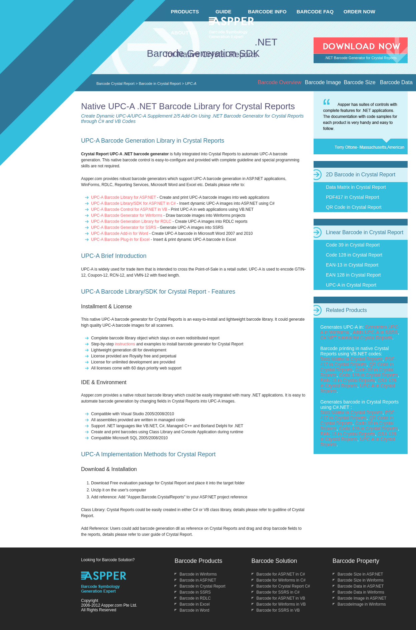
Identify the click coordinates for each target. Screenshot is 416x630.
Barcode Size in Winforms (361, 580)
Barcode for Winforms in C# (281, 580)
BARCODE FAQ (315, 11)
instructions (125, 344)
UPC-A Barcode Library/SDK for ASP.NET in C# (133, 203)
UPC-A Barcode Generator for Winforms (126, 215)
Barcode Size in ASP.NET (360, 574)
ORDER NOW (359, 11)
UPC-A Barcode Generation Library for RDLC (131, 221)
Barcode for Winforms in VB (281, 604)
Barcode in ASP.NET (197, 580)
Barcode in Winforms (198, 574)
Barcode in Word (194, 610)
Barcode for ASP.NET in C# (281, 574)
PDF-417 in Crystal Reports (358, 361)
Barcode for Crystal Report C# (283, 586)
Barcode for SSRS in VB (278, 610)
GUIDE (224, 11)
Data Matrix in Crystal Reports (351, 359)
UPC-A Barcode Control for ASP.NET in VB (129, 209)
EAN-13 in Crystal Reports (347, 380)
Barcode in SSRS (195, 592)
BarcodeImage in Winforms (362, 604)
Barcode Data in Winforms (361, 592)
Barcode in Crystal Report (160, 84)
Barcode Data (396, 82)
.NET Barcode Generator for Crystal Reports (361, 58)
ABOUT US (184, 32)
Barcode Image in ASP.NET (362, 598)
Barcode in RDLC (195, 598)
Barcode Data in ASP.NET (361, 586)
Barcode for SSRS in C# (278, 592)
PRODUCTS (185, 11)
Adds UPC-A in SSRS (375, 332)
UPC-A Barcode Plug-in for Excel (120, 239)
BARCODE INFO (267, 11)
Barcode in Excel (194, 604)
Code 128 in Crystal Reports (368, 375)
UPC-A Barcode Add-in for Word (119, 233)
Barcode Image (323, 82)
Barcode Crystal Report (115, 84)
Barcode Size (359, 82)
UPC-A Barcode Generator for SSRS (123, 227)
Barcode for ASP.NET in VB (281, 598)
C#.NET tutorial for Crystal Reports (356, 337)
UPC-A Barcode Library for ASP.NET (123, 197)
